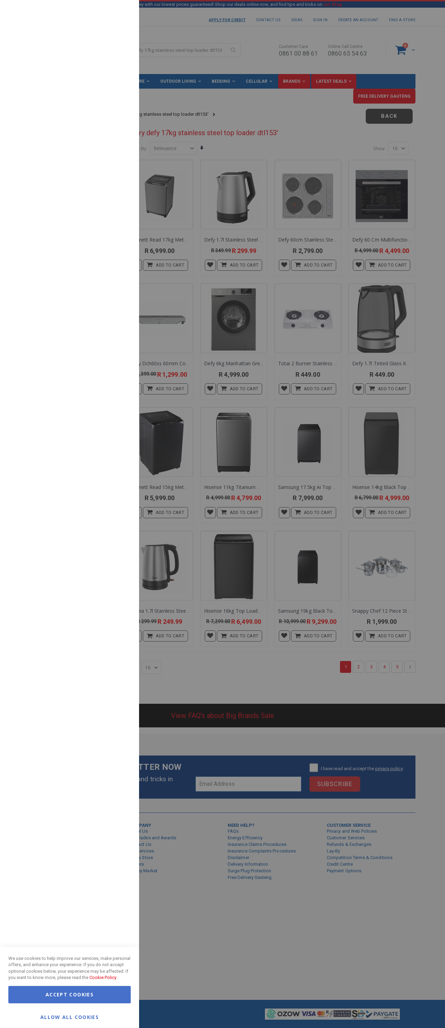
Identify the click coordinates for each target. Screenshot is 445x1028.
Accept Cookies (70, 994)
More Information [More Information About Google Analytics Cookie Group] (111, 209)
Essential (120, 14)
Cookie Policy (102, 977)
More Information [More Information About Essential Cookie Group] (111, 56)
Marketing (120, 87)
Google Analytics (120, 174)
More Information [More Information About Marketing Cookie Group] (111, 143)
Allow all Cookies (69, 1017)
